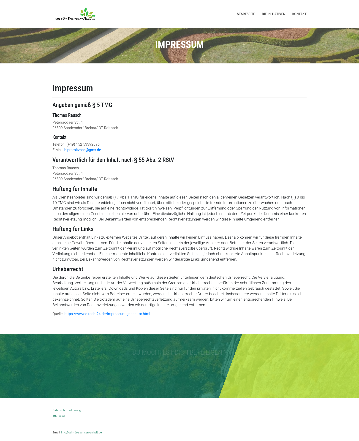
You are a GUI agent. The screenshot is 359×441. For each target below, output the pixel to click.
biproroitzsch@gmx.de (82, 150)
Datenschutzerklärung (66, 410)
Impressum (59, 415)
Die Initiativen (274, 14)
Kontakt (299, 14)
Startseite (246, 14)
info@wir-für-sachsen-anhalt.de (81, 432)
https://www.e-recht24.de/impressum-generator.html (107, 314)
